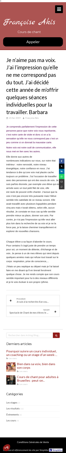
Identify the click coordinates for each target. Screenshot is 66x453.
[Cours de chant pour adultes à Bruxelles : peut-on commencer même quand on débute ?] (11, 380)
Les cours (11, 420)
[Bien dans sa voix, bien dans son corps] (11, 367)
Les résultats (13, 408)
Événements (12, 414)
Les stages (11, 402)
